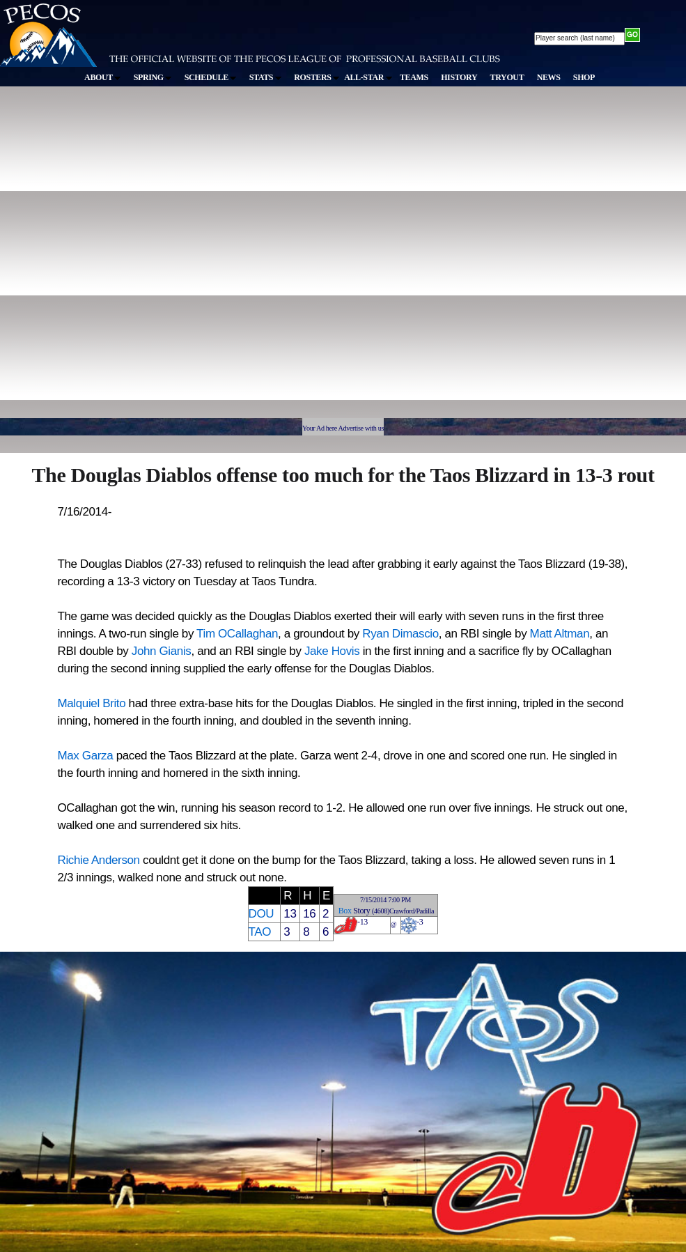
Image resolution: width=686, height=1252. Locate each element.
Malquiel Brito (92, 703)
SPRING (153, 77)
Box (345, 910)
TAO (260, 931)
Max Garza (86, 755)
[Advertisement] (154, 258)
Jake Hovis (331, 651)
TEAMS (414, 77)
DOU (261, 913)
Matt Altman (560, 633)
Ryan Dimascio (400, 633)
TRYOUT (507, 77)
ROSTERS (316, 77)
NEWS (549, 77)
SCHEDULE (211, 77)
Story (361, 910)
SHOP (584, 77)
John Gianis (162, 651)
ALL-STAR (367, 77)
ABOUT (102, 77)
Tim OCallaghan (237, 633)
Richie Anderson (99, 860)
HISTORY (459, 77)
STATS (265, 77)
